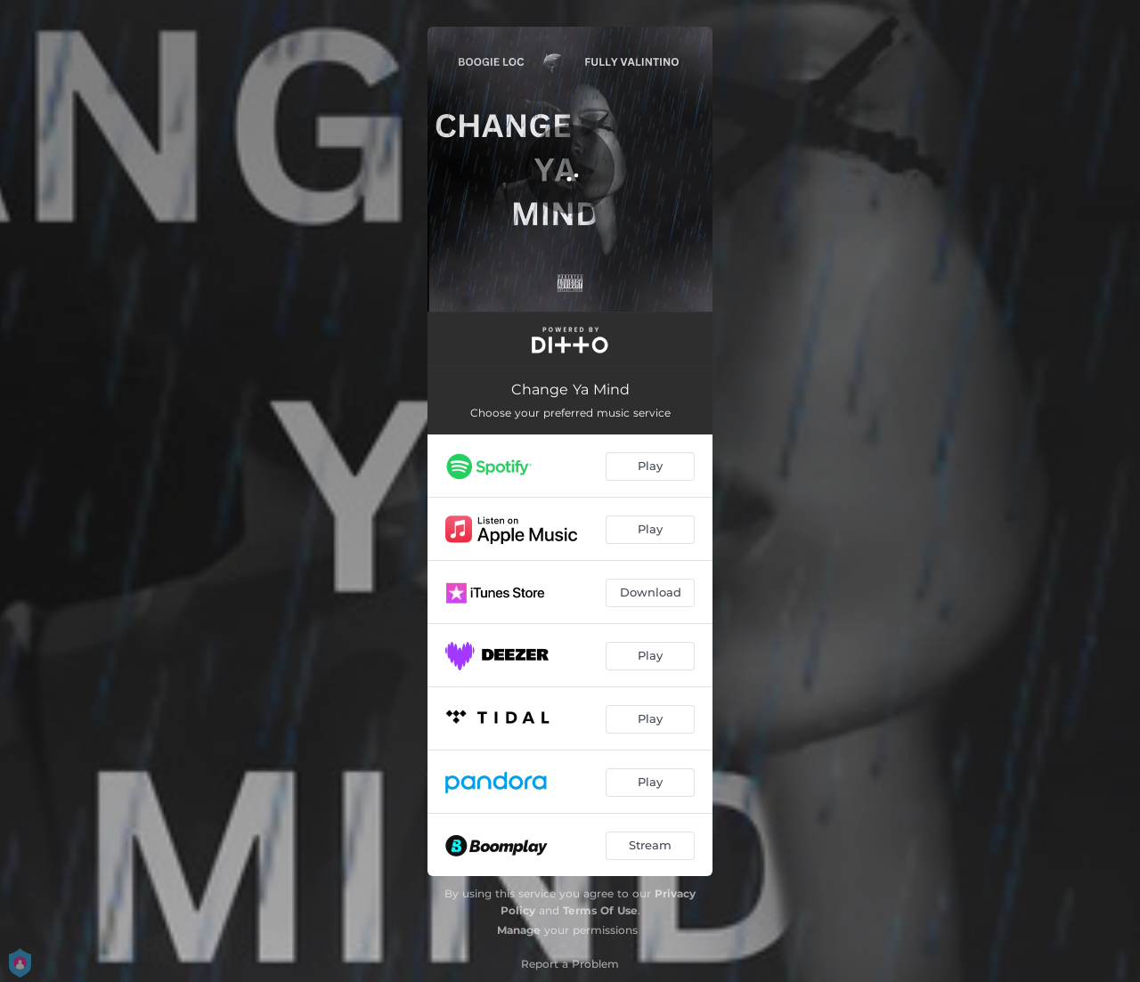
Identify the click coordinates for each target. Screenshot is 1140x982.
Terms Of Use (600, 910)
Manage (519, 930)
